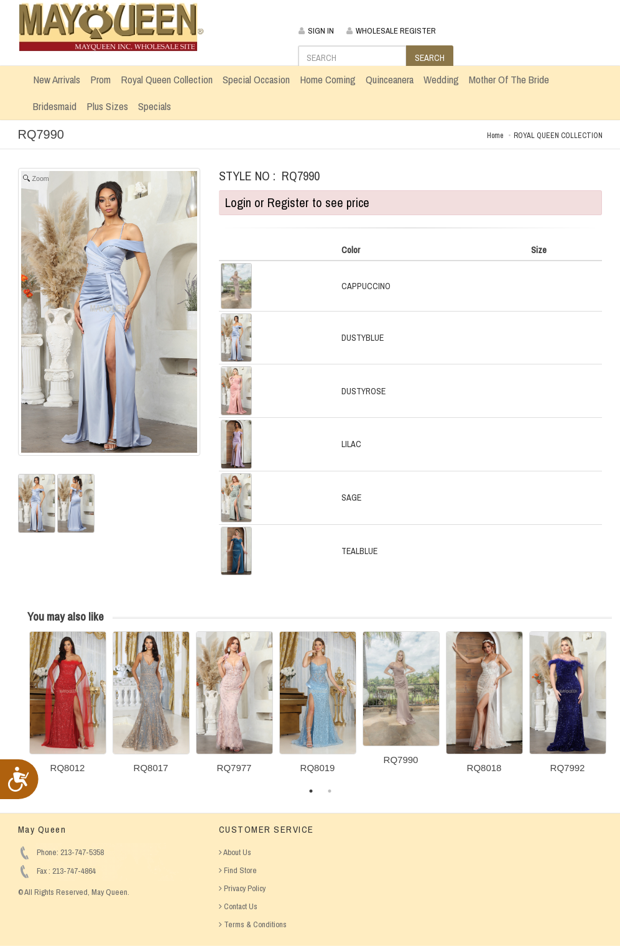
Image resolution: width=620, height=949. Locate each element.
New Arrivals (56, 79)
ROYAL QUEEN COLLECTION (558, 136)
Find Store (238, 870)
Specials (154, 106)
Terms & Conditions (253, 924)
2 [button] (329, 791)
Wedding (441, 79)
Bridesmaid (54, 106)
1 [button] (311, 791)
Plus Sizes (107, 106)
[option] (67, 706)
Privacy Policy (242, 888)
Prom (100, 79)
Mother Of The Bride (509, 79)
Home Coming (328, 79)
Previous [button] (20, 709)
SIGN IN (316, 30)
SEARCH (430, 57)
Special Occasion (256, 79)
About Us (235, 852)
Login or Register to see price (297, 202)
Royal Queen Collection (167, 79)
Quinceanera (390, 79)
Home (495, 136)
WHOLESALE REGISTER (391, 30)
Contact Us (238, 906)
